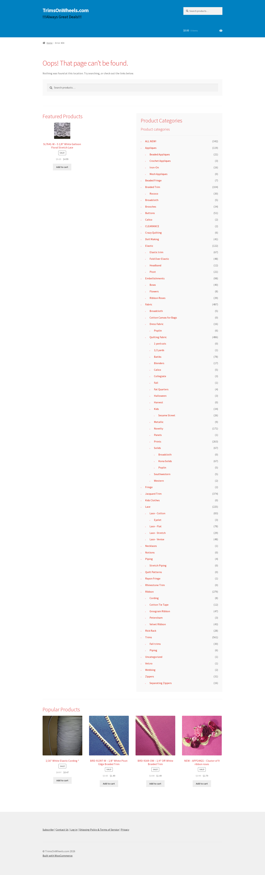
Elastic (149, 245)
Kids (156, 409)
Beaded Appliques (160, 154)
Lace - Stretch (158, 533)
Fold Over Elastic (159, 258)
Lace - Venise (157, 539)
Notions (150, 552)
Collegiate (160, 376)
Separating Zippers (161, 683)
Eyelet (157, 520)
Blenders (159, 363)
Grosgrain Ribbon (160, 611)
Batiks (157, 356)
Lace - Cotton (157, 513)
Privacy (125, 829)
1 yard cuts (160, 343)
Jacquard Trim (153, 493)
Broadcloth (151, 200)
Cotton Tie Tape (159, 604)
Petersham (156, 617)
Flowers (154, 291)
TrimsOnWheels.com (66, 10)
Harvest (158, 402)
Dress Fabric (156, 324)
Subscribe (48, 829)
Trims (148, 637)
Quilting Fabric (158, 337)
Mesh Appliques (158, 174)
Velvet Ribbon (158, 624)
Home (50, 42)
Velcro (148, 663)
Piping (149, 559)
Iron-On (154, 167)
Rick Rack (150, 630)
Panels (158, 435)
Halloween (160, 395)
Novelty (158, 428)
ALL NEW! (150, 141)
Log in (73, 829)
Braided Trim (152, 187)
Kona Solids (165, 461)
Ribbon (149, 591)
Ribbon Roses (157, 298)
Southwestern (162, 474)
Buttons (150, 213)
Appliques (150, 147)
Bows (153, 284)
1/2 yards (159, 350)
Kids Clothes (152, 500)
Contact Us (62, 829)
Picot (153, 271)
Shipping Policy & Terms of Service (99, 829)
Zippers (149, 676)
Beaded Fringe (153, 180)
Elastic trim (156, 252)
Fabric (148, 304)
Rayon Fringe (152, 578)
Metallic (158, 422)
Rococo (154, 193)
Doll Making (152, 239)
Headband (155, 265)
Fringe (149, 487)
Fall (156, 382)
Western (159, 480)
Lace (147, 506)
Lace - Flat (156, 526)
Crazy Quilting (153, 232)
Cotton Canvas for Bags (163, 317)
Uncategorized (153, 656)
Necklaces (151, 546)
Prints (157, 441)
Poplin (158, 330)
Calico (148, 219)
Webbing (150, 669)
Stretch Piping (158, 565)
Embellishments (155, 278)
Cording (154, 598)
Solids (157, 448)
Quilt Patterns (153, 572)
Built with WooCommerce (58, 855)
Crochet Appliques (160, 160)
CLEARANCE (152, 226)
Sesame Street (166, 415)
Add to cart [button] (62, 167)
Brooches (150, 206)
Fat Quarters (161, 389)
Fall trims (155, 643)
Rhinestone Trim (155, 585)
